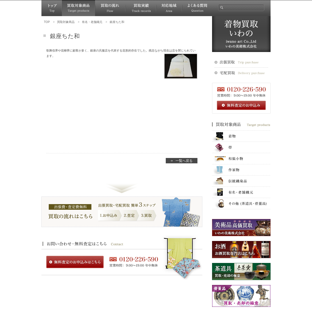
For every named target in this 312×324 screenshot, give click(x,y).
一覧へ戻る (184, 161)
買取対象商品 (78, 8)
